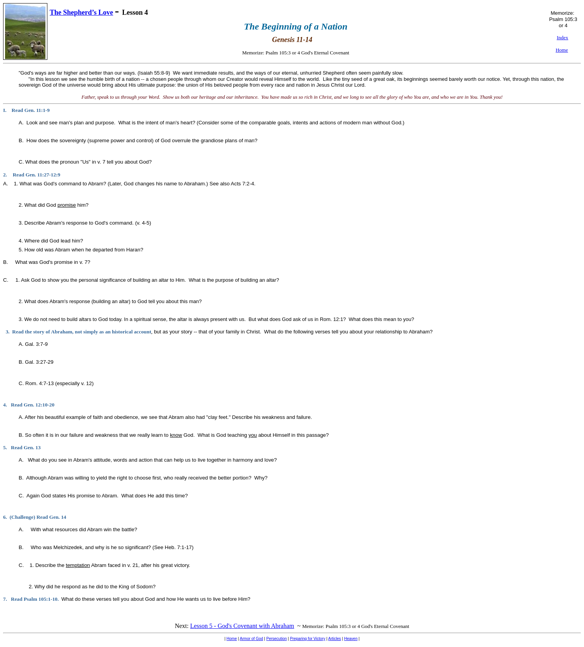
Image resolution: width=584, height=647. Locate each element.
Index (562, 37)
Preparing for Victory (307, 639)
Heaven (350, 639)
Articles (334, 639)
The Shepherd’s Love (81, 12)
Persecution (276, 639)
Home (231, 639)
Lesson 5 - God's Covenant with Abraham (242, 626)
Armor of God (251, 639)
